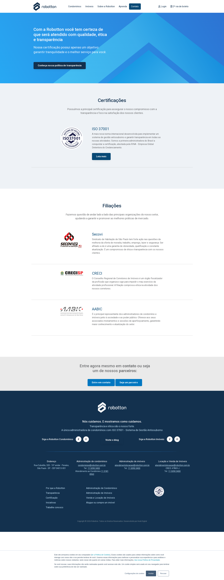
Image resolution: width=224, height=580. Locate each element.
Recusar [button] (163, 573)
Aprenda (123, 6)
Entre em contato (101, 382)
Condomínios (74, 6)
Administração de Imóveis (99, 493)
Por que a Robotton (55, 488)
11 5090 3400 (94, 468)
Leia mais (101, 156)
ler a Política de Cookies (101, 555)
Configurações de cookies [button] (134, 573)
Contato (135, 6)
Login (162, 6)
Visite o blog (112, 440)
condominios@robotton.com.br (92, 465)
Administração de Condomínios (101, 488)
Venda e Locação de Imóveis (100, 497)
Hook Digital (142, 521)
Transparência (53, 493)
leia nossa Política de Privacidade (147, 560)
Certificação (52, 497)
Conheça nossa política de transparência (60, 65)
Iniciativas (51, 502)
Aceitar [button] (151, 573)
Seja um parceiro (129, 382)
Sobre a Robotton (106, 6)
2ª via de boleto (179, 6)
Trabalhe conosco (54, 507)
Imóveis (89, 6)
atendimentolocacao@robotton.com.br (132, 465)
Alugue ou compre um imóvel (100, 502)
